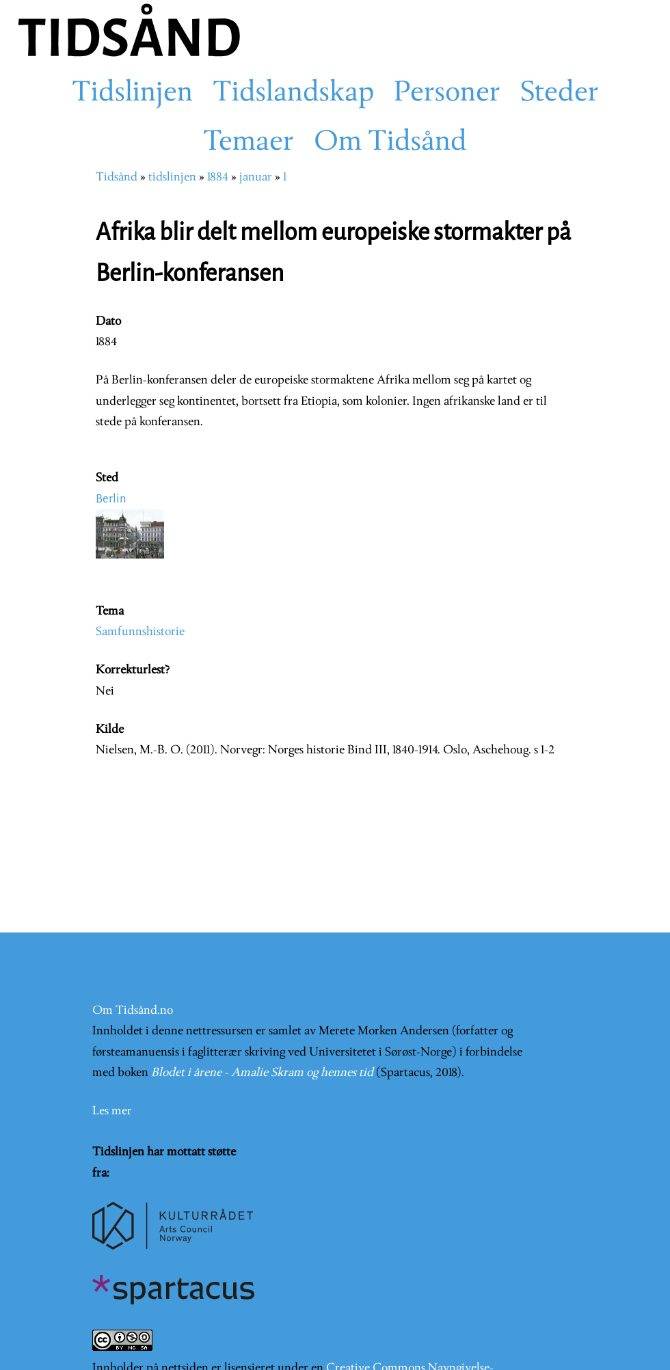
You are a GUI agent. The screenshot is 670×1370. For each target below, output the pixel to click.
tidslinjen (172, 177)
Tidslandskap (293, 94)
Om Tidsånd (390, 143)
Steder (559, 94)
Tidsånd (116, 177)
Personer (447, 94)
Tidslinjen (132, 94)
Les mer (112, 1111)
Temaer (248, 143)
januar (255, 177)
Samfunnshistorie (140, 632)
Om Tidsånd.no (132, 1010)
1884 (217, 177)
